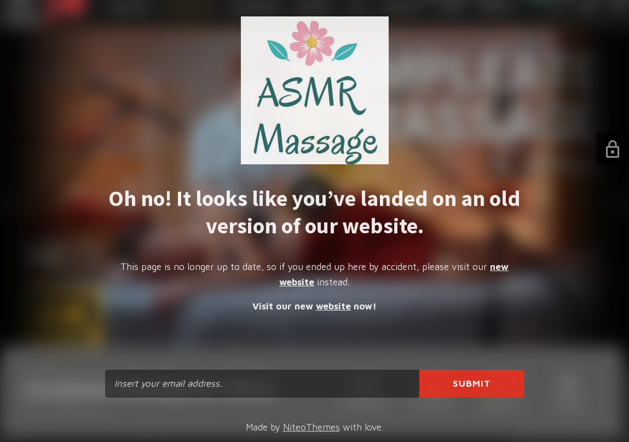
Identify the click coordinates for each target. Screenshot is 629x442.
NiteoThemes (311, 427)
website (333, 306)
